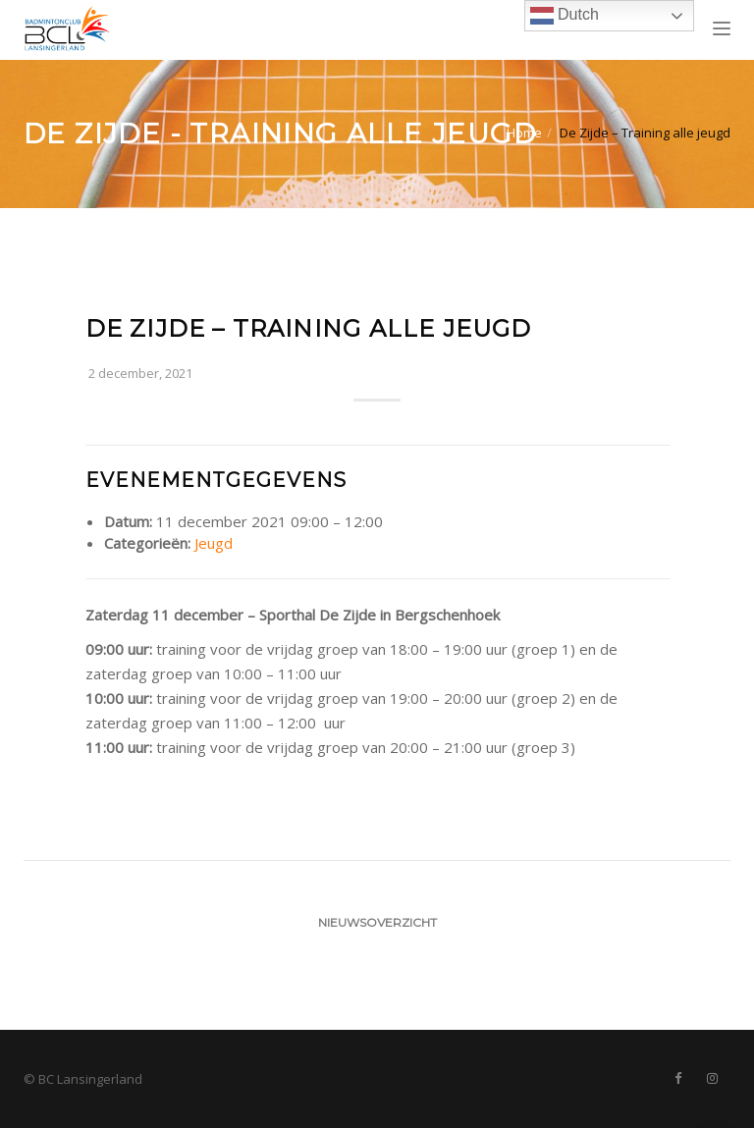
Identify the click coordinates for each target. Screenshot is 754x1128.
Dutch (564, 15)
